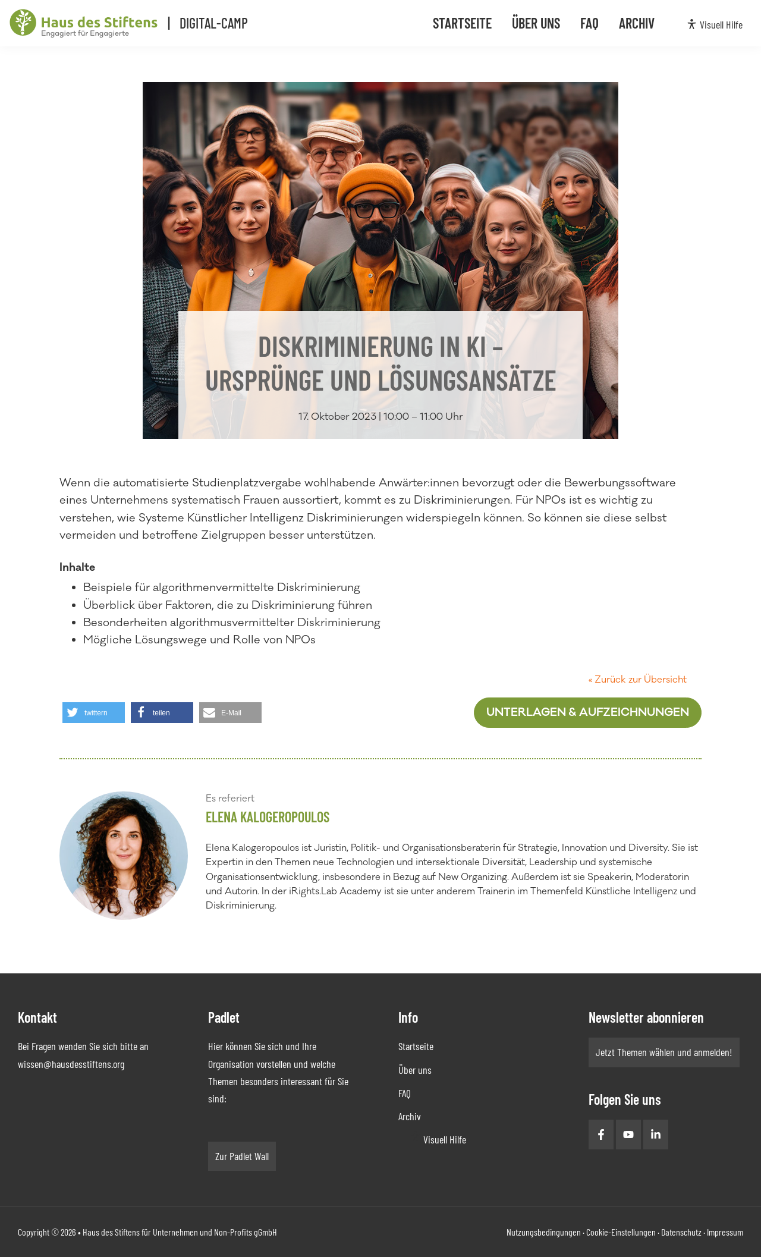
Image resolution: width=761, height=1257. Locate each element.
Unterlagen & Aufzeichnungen (587, 712)
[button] (93, 712)
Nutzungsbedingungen (544, 1231)
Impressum (725, 1231)
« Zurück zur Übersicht (638, 680)
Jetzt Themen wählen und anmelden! (664, 1051)
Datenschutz (681, 1231)
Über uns (415, 1069)
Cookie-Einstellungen (621, 1231)
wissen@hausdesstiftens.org (71, 1063)
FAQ (404, 1092)
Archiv (409, 1116)
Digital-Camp (222, 23)
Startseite (415, 1045)
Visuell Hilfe (444, 1139)
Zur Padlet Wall (242, 1155)
